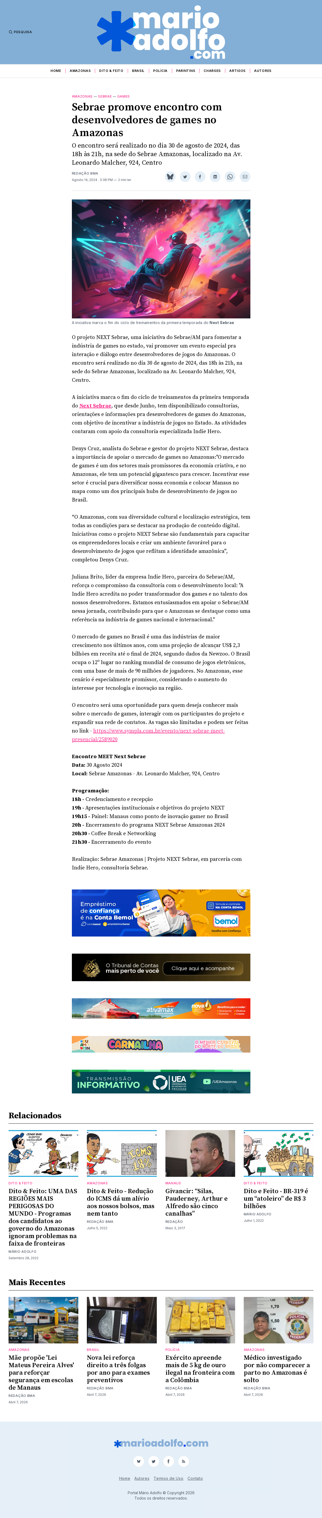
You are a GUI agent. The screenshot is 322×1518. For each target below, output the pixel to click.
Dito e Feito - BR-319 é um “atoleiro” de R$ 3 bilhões (276, 1198)
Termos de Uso (168, 1478)
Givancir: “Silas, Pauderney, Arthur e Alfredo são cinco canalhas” (196, 1202)
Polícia (160, 71)
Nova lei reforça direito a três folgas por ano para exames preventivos (118, 1369)
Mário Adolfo (22, 1252)
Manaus (173, 1183)
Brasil (138, 71)
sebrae (105, 96)
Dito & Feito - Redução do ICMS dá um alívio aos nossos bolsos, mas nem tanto (120, 1202)
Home (56, 71)
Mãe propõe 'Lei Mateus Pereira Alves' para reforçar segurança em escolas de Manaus (41, 1373)
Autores (262, 71)
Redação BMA (85, 173)
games (123, 96)
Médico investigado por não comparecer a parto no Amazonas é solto (277, 1369)
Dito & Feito (111, 71)
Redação (174, 1222)
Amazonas (80, 71)
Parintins (185, 71)
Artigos (237, 71)
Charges (212, 71)
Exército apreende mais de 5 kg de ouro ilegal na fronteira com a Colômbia (200, 1369)
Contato (195, 1478)
